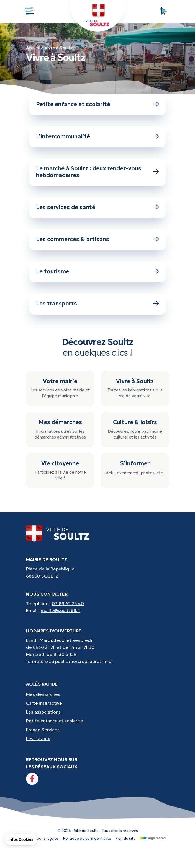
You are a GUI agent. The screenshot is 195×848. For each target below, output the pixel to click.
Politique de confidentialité (87, 838)
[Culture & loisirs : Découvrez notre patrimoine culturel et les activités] (135, 429)
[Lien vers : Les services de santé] (97, 207)
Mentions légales (44, 838)
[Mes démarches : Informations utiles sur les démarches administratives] (60, 429)
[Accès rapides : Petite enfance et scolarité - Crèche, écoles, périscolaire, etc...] (97, 720)
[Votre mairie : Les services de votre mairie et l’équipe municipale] (60, 388)
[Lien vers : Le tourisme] (97, 271)
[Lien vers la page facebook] (32, 779)
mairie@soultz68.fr (60, 610)
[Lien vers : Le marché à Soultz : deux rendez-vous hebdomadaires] (97, 172)
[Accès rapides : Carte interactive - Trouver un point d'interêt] (97, 703)
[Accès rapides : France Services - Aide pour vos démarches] (97, 729)
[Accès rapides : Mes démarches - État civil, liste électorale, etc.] (97, 694)
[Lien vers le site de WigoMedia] (152, 838)
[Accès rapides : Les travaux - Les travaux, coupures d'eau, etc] (97, 738)
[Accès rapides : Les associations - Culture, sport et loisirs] (97, 711)
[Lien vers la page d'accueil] (57, 533)
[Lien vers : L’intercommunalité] (97, 136)
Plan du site (126, 838)
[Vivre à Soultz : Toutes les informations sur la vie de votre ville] (135, 388)
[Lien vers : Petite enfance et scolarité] (97, 104)
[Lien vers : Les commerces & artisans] (97, 239)
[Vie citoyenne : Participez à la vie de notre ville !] (60, 470)
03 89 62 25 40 (68, 603)
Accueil (33, 47)
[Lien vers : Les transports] (97, 304)
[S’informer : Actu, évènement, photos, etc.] (135, 470)
